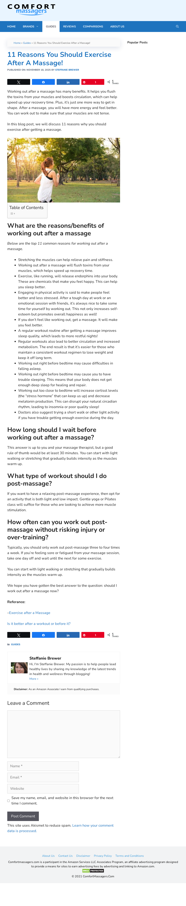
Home (11, 26)
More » (33, 679)
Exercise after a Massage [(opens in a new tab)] (29, 612)
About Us (117, 26)
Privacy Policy (103, 856)
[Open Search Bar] (177, 26)
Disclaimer (83, 856)
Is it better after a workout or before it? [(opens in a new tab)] (38, 623)
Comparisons (93, 26)
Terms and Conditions (129, 856)
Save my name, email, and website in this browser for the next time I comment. (62, 800)
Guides (51, 26)
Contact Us (65, 856)
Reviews (69, 26)
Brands (32, 26)
